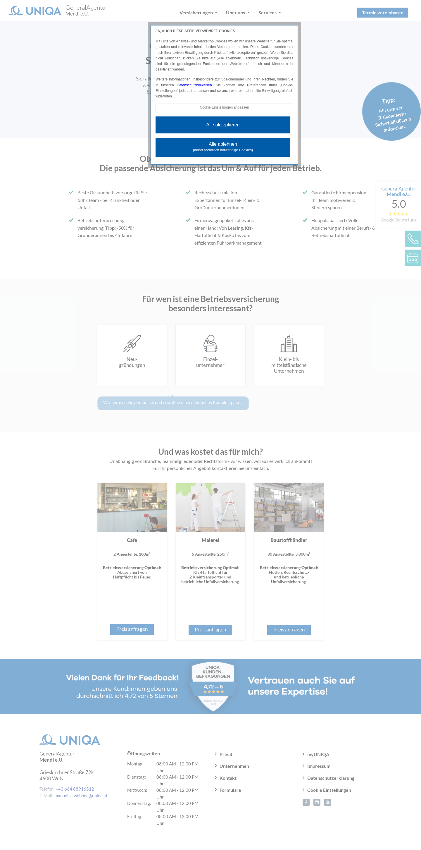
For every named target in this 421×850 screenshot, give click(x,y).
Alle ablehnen (223, 147)
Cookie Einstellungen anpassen (224, 107)
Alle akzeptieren (223, 124)
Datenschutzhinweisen (194, 85)
